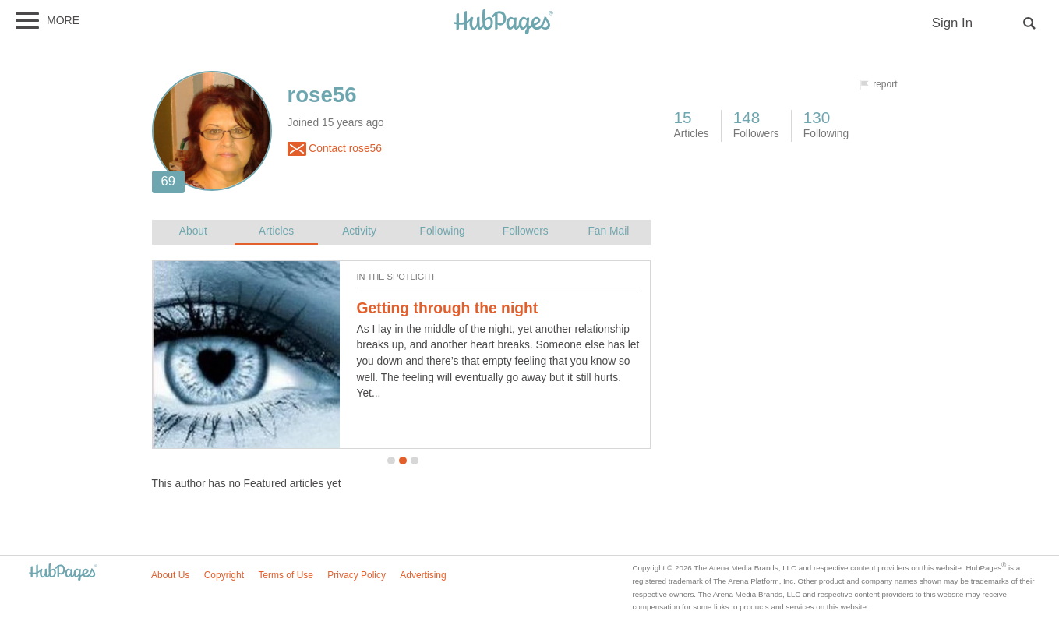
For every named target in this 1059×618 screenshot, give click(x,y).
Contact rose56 (335, 148)
